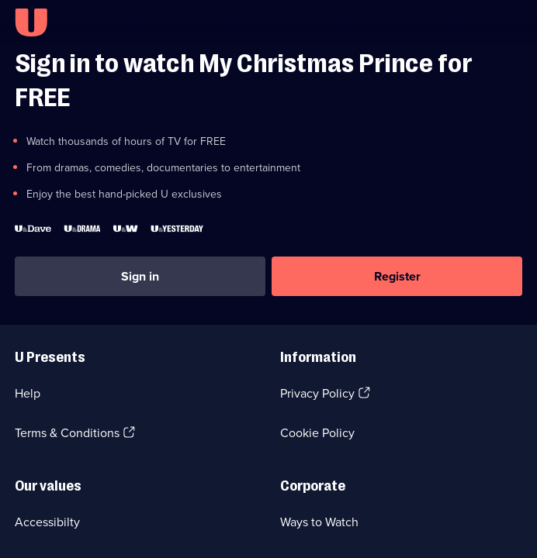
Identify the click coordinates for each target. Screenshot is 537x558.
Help (27, 393)
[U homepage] (31, 22)
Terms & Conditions (67, 433)
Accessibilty (47, 522)
